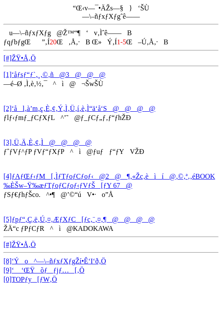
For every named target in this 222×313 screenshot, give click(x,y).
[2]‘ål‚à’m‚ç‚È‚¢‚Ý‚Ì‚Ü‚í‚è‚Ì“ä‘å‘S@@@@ (79, 108)
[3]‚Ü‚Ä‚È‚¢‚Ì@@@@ (47, 142)
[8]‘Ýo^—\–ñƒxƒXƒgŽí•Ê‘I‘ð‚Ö (54, 261)
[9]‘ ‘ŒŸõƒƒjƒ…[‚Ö (43, 270)
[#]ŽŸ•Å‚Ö (19, 58)
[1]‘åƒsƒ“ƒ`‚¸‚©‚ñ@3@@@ (54, 74)
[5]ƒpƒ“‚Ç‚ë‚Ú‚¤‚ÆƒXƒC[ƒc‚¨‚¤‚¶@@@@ (79, 219)
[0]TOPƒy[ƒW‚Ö (30, 279)
